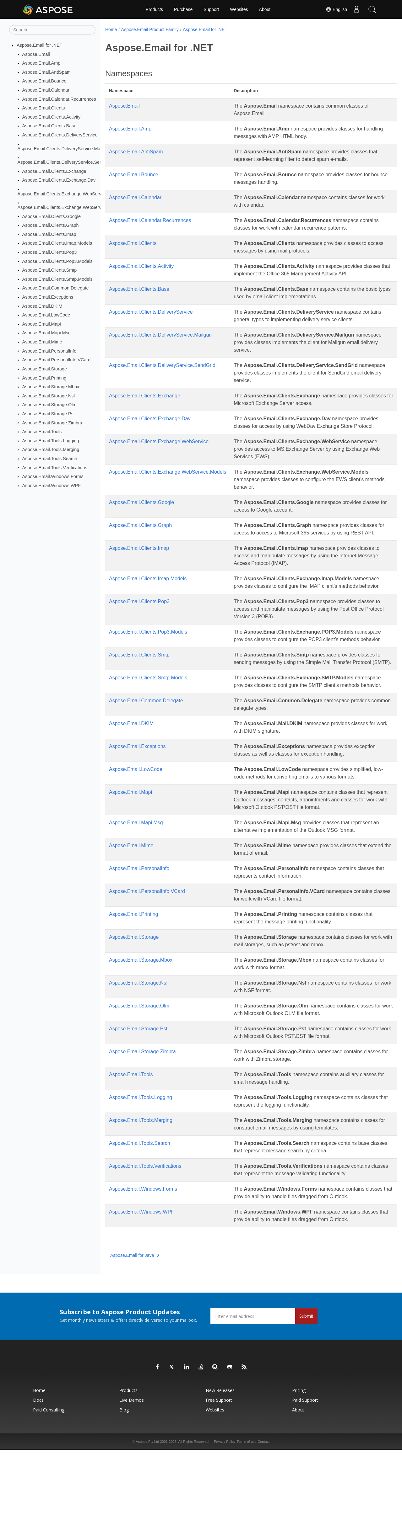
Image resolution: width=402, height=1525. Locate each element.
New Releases (220, 1466)
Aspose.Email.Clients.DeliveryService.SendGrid (65, 162)
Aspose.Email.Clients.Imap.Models (57, 243)
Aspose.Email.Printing (44, 377)
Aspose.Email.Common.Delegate (55, 287)
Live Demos (131, 1475)
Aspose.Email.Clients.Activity (51, 117)
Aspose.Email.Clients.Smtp (49, 270)
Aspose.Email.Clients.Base (49, 125)
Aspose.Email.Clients (43, 107)
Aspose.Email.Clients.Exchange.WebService (62, 193)
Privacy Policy (224, 1517)
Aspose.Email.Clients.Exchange (54, 170)
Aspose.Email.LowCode (46, 314)
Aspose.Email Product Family (150, 29)
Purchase (183, 9)
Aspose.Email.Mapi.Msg (46, 332)
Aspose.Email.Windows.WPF (51, 485)
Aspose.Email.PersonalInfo (49, 350)
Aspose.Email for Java (135, 1330)
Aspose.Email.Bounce (44, 80)
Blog (124, 1485)
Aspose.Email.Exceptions (47, 297)
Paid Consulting (48, 1485)
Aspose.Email (36, 53)
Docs (38, 1475)
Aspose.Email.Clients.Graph (50, 225)
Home (111, 29)
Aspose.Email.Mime (42, 341)
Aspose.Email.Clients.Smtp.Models (57, 279)
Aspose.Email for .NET (39, 45)
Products (154, 9)
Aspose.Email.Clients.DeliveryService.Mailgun (64, 148)
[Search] (52, 30)
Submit (306, 1391)
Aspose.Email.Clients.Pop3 (49, 252)
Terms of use (246, 1517)
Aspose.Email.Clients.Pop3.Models (57, 260)
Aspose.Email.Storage (44, 368)
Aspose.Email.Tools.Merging (50, 449)
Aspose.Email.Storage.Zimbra (52, 422)
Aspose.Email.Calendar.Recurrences (59, 98)
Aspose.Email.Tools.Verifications (54, 467)
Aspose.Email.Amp (41, 63)
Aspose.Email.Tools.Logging (50, 440)
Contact (263, 1517)
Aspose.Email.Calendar (45, 90)
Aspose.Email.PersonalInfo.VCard (56, 359)
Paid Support (305, 1475)
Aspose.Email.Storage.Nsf (48, 395)
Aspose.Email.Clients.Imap (49, 234)
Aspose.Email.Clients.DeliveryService (60, 134)
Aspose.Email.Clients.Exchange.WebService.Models (70, 207)
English (336, 9)
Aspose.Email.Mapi (41, 324)
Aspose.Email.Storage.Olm (49, 404)
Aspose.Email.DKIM (42, 305)
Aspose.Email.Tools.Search (49, 458)
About (265, 9)
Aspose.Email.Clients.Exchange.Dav (59, 180)
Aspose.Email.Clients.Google (51, 216)
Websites (239, 9)
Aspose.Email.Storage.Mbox (50, 386)
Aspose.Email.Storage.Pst (48, 413)
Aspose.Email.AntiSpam (46, 72)
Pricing (299, 1466)
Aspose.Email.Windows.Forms (53, 476)
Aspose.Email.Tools (42, 431)
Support (211, 9)
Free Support (219, 1475)
